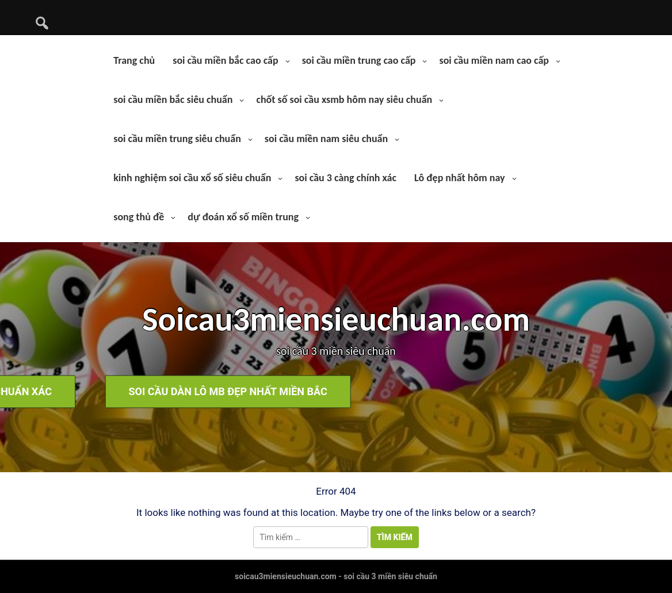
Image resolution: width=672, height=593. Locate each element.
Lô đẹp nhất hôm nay (459, 177)
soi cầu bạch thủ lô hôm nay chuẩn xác (202, 392)
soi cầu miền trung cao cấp (359, 60)
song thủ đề (138, 217)
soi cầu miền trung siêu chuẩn (177, 138)
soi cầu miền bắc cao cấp (225, 60)
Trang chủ (134, 60)
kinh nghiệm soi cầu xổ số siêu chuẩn (192, 177)
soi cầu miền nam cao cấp (494, 60)
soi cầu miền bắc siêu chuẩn (172, 99)
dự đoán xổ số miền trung (243, 217)
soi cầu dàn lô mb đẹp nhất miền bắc (478, 392)
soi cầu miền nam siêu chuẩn (326, 138)
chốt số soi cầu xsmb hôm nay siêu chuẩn (344, 99)
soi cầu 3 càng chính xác (345, 177)
